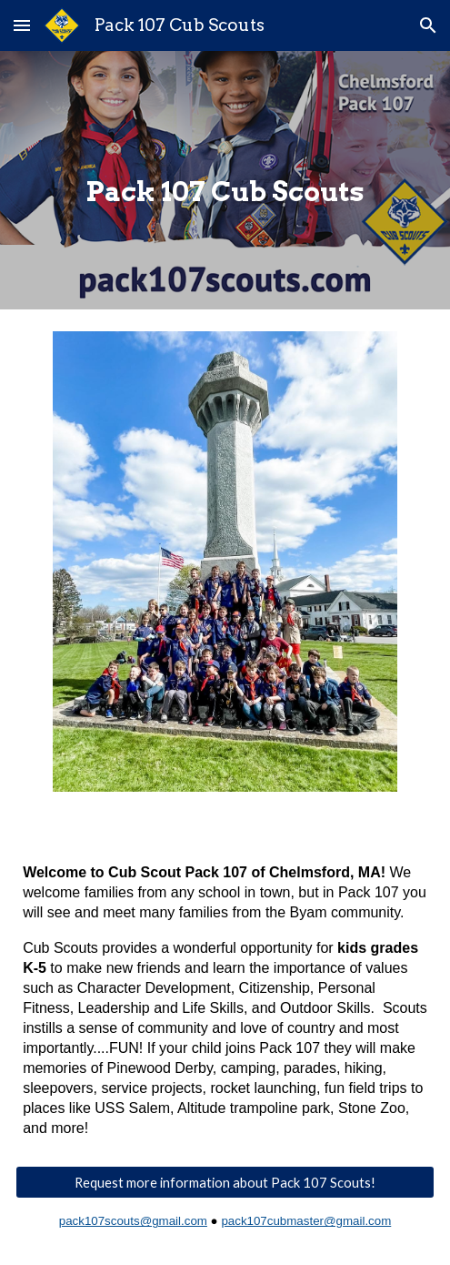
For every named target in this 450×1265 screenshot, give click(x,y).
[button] (22, 25)
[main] (225, 179)
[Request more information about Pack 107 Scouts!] (225, 1182)
